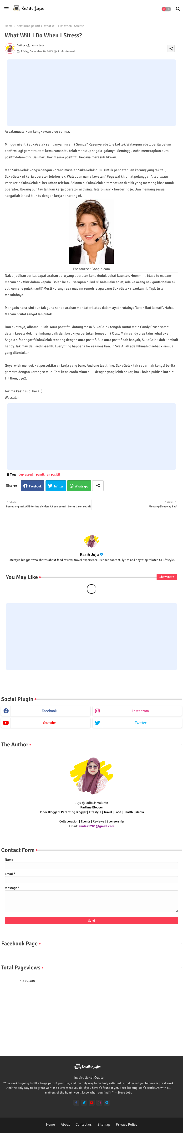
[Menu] (6, 9)
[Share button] (98, 485)
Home (9, 26)
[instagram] (99, 1103)
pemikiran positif (28, 26)
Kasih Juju (89, 554)
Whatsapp (81, 486)
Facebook (35, 486)
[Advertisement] (91, 92)
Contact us (84, 1124)
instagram (140, 711)
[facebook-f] (76, 1103)
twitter (141, 722)
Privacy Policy (126, 1124)
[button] (166, 9)
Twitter (58, 486)
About (65, 1124)
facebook (49, 711)
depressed (26, 474)
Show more (166, 577)
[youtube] (92, 1103)
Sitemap (103, 1124)
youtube (49, 722)
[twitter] (84, 1103)
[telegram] (107, 1103)
